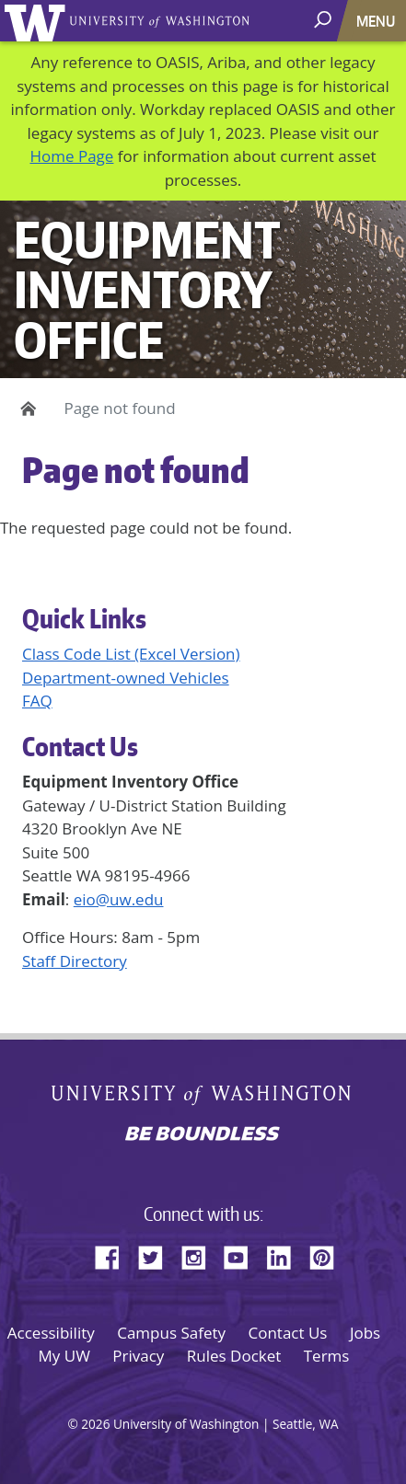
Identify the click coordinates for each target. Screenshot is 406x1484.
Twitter (157, 1255)
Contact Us (287, 1332)
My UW (64, 1355)
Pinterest (328, 1255)
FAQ (37, 700)
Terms (327, 1355)
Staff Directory (74, 961)
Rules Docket (234, 1355)
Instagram (199, 1255)
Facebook (114, 1255)
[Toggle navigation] (377, 20)
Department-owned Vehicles (125, 677)
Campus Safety (171, 1332)
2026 (95, 1423)
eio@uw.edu (119, 899)
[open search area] (324, 20)
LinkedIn (285, 1255)
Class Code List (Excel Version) (131, 653)
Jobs (365, 1332)
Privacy (138, 1355)
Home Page (71, 156)
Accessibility (51, 1332)
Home (25, 408)
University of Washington (38, 20)
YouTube (243, 1255)
